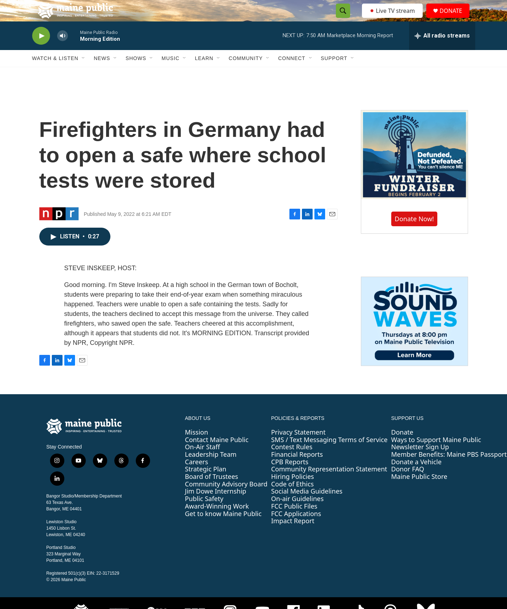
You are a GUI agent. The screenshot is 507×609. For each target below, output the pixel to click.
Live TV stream (393, 18)
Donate (402, 448)
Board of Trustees (211, 492)
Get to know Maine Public (223, 529)
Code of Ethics (292, 500)
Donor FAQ (407, 485)
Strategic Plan (206, 485)
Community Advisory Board (226, 500)
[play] (41, 52)
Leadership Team (211, 470)
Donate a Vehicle (416, 478)
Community (246, 74)
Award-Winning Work (217, 522)
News (102, 74)
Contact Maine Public (217, 455)
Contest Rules (292, 463)
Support (334, 74)
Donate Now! (414, 235)
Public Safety (204, 514)
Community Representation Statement (329, 485)
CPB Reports (290, 478)
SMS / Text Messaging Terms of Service (329, 455)
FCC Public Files (294, 522)
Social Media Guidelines (307, 507)
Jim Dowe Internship (216, 507)
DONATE (455, 19)
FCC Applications (296, 529)
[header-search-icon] (341, 19)
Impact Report (292, 537)
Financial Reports (297, 470)
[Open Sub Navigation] (83, 74)
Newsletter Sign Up (420, 463)
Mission (196, 448)
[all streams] (442, 52)
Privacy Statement (298, 448)
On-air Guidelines (297, 514)
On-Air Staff (202, 463)
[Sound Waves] (414, 337)
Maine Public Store (419, 492)
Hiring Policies (292, 492)
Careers (196, 478)
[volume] (62, 52)
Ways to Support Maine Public (436, 455)
